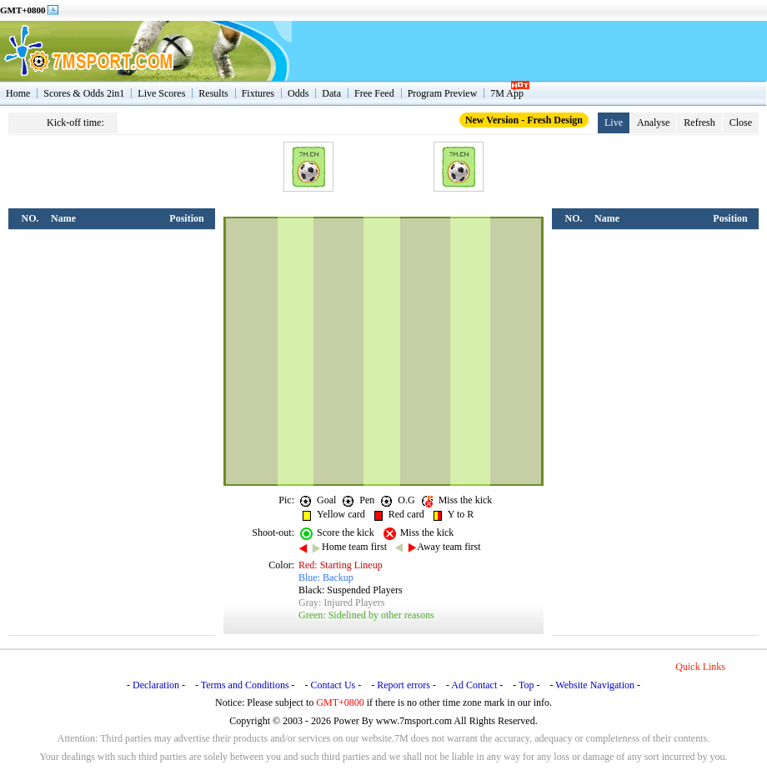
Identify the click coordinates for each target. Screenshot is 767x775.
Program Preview (443, 93)
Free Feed (374, 93)
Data (331, 93)
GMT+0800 (23, 10)
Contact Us (333, 685)
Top (526, 685)
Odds (298, 93)
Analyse (653, 122)
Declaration (156, 685)
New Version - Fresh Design (524, 120)
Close (740, 122)
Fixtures (258, 93)
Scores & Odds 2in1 (83, 93)
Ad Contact (474, 685)
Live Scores (161, 93)
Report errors (403, 685)
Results (213, 93)
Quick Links (700, 666)
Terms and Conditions (245, 685)
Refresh (699, 122)
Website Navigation (594, 685)
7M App (507, 93)
